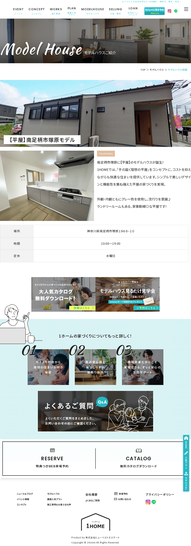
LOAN (131, 11)
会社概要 (94, 480)
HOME (184, 417)
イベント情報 (22, 487)
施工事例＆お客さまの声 (62, 494)
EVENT (16, 11)
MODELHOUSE (90, 11)
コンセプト (21, 494)
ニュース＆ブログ (25, 480)
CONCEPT (35, 11)
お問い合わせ (128, 487)
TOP (143, 69)
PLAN (70, 11)
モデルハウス (157, 69)
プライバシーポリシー (162, 480)
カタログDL (184, 475)
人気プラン (184, 444)
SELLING (113, 11)
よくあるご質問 (97, 487)
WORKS (54, 11)
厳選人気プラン (56, 487)
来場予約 (125, 480)
